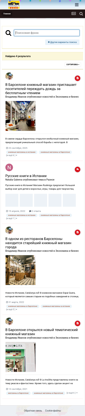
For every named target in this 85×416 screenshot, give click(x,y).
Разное (50, 179)
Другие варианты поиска (62, 42)
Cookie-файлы (53, 410)
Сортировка (72, 65)
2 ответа (35, 211)
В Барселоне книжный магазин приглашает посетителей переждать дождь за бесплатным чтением (41, 89)
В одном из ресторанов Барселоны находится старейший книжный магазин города (38, 243)
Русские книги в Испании (26, 176)
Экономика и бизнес (67, 96)
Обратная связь (33, 410)
